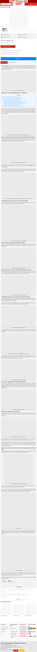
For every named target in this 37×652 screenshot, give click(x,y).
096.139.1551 (23, 634)
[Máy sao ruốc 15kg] (6, 609)
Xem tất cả (18, 599)
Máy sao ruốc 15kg (4, 615)
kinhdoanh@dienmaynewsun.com (8, 649)
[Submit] (11, 4)
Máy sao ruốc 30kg (28, 615)
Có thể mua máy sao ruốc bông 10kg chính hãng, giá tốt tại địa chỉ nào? (14, 106)
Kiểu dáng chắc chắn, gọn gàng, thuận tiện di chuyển (12, 100)
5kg (2, 42)
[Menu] (36, 4)
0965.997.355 (23, 631)
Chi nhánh (31, 4)
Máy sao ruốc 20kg (16, 615)
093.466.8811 (5, 648)
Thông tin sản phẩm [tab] (12, 62)
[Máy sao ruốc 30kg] (31, 609)
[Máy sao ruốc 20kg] (18, 609)
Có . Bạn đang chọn (7, 40)
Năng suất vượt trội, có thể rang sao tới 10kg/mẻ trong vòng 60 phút (14, 101)
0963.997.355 (23, 629)
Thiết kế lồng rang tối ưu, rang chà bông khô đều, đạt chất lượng (14, 102)
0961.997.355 (23, 627)
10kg (7, 42)
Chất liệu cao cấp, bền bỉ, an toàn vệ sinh (10, 105)
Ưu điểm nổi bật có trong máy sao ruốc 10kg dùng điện (11, 99)
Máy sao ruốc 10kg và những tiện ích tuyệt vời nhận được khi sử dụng (13, 98)
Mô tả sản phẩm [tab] (4, 62)
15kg (12, 42)
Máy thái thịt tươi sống (13, 443)
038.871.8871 (23, 636)
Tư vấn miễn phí (18, 59)
